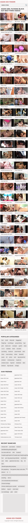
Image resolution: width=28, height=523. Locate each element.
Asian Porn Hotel (5, 427)
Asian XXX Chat (5, 391)
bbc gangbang (5, 469)
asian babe (15, 489)
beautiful (21, 354)
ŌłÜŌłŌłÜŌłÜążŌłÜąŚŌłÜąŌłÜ (9, 449)
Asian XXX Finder (19, 388)
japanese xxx (18, 381)
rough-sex (18, 360)
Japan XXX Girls (19, 434)
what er (3, 472)
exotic (2, 357)
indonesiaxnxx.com (6, 437)
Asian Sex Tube (5, 394)
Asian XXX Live (18, 398)
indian (15, 354)
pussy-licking (18, 343)
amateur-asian (5, 362)
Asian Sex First (4, 388)
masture (19, 446)
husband (18, 452)
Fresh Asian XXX (19, 430)
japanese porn (18, 378)
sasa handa (12, 446)
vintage (17, 365)
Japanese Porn (4, 430)
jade (12, 492)
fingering (3, 343)
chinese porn (18, 424)
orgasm (9, 489)
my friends (23, 458)
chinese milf (4, 446)
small (6, 340)
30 (24, 461)
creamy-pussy (10, 360)
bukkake (8, 348)
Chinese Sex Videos (6, 424)
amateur (3, 360)
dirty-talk (12, 340)
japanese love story (14, 461)
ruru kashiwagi (5, 492)
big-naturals (10, 365)
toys (24, 343)
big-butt (12, 362)
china (2, 354)
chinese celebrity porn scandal (8, 486)
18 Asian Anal (18, 437)
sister (15, 492)
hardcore (10, 351)
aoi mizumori (21, 486)
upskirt (20, 346)
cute (2, 461)
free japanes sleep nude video (17, 469)
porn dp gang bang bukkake (12, 458)
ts (7, 472)
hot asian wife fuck (6, 452)
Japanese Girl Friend (20, 417)
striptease (18, 362)
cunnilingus (10, 343)
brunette (19, 348)
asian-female (18, 351)
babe (6, 461)
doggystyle (18, 340)
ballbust (3, 489)
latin (24, 362)
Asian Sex (3, 375)
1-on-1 (3, 348)
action (10, 357)
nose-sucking (9, 354)
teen (2, 463)
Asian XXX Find (4, 384)
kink (24, 351)
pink (2, 346)
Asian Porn (3, 381)
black (13, 348)
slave (25, 346)
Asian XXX (3, 404)
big (21, 461)
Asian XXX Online (19, 407)
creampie (14, 346)
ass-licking (4, 351)
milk (13, 452)
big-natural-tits (21, 357)
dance (9, 478)
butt (15, 357)
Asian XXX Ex (18, 384)
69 (6, 357)
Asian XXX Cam (4, 378)
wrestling (3, 478)
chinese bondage (5, 483)
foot (2, 340)
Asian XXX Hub (18, 394)
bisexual (3, 365)
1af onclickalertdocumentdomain (9, 480)
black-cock (7, 346)
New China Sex (18, 427)
